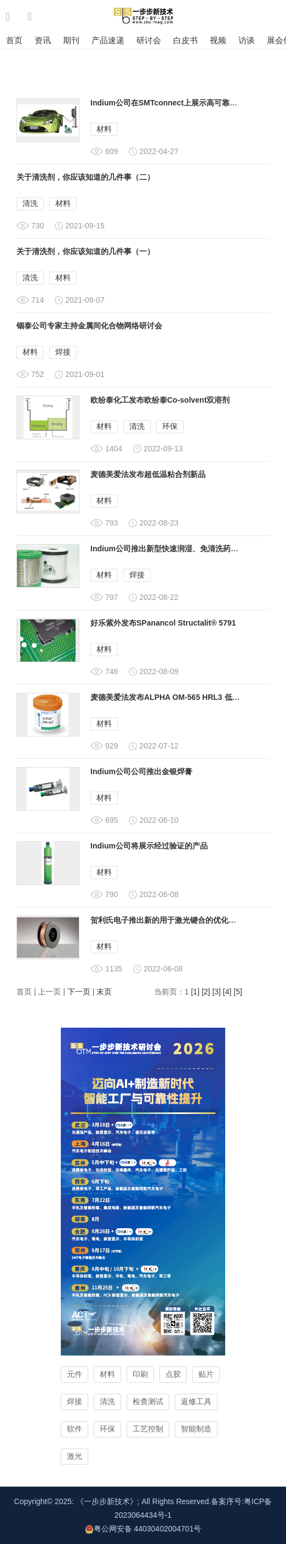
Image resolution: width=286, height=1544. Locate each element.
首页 (14, 40)
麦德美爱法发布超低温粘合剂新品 (147, 474)
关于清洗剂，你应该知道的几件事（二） (85, 177)
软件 (74, 1428)
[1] (195, 991)
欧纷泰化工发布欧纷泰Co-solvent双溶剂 (160, 400)
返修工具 (196, 1401)
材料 (104, 129)
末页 (104, 991)
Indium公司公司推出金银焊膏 (141, 771)
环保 (170, 426)
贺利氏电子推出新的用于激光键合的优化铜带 (167, 920)
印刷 (140, 1374)
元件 (74, 1374)
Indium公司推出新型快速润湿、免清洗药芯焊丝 (172, 548)
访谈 (246, 40)
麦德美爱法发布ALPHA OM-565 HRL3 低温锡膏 (172, 697)
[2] (206, 991)
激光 (74, 1456)
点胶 (173, 1374)
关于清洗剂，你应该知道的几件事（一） (85, 251)
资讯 (43, 40)
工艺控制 (148, 1428)
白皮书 (185, 40)
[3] (216, 991)
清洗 (30, 203)
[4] (227, 991)
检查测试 (148, 1401)
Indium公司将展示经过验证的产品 (149, 845)
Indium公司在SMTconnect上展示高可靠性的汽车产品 (183, 102)
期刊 (71, 40)
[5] (237, 991)
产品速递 (107, 40)
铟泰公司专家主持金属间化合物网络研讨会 (89, 325)
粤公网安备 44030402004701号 (143, 1528)
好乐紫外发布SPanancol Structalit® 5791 (163, 622)
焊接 (63, 351)
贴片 (206, 1374)
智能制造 (196, 1428)
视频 (218, 40)
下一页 (78, 991)
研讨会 (148, 40)
